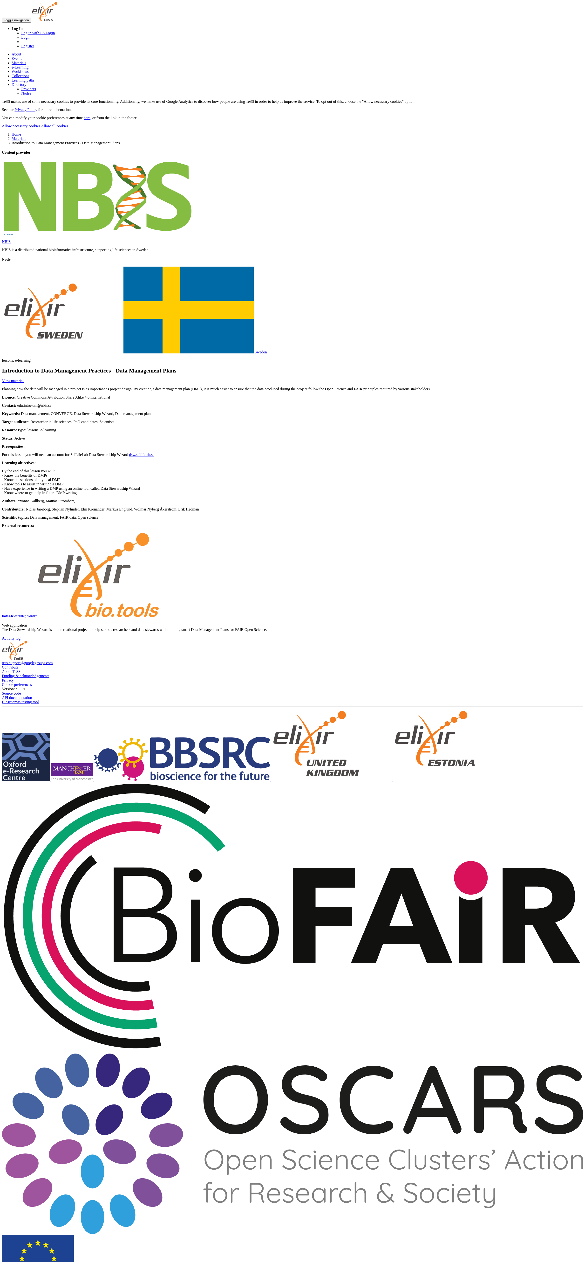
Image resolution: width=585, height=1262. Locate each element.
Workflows (20, 71)
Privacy (8, 680)
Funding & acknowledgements (25, 676)
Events (17, 58)
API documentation (17, 698)
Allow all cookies (54, 126)
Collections (20, 76)
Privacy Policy (25, 110)
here (87, 118)
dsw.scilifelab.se (141, 455)
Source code (11, 693)
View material (13, 381)
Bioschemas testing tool (20, 702)
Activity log (11, 638)
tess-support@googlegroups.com (27, 663)
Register (27, 46)
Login (25, 37)
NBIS (6, 242)
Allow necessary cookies (21, 126)
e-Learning (20, 67)
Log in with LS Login (38, 33)
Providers (28, 89)
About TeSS (11, 671)
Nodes (26, 93)
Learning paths (23, 80)
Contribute (10, 667)
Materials (19, 63)
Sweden (134, 352)
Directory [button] (19, 85)
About (16, 54)
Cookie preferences (17, 685)
